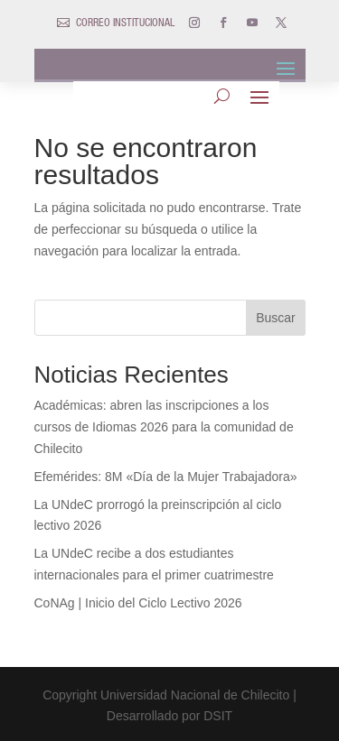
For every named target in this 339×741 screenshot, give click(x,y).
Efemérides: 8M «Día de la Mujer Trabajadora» (165, 476)
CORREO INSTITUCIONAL (125, 23)
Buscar (276, 317)
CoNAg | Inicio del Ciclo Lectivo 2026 (138, 603)
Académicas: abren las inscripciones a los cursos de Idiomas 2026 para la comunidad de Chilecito (164, 427)
